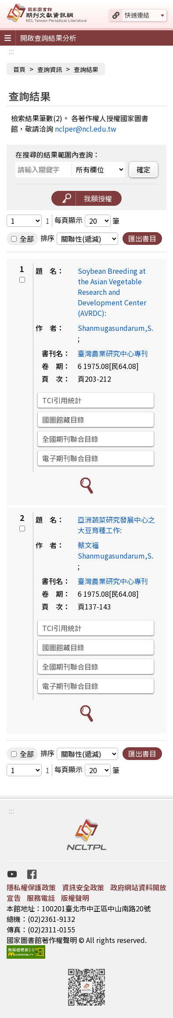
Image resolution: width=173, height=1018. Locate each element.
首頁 (19, 69)
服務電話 (41, 898)
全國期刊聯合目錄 (70, 439)
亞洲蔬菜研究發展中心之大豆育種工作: (116, 524)
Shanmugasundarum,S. (115, 328)
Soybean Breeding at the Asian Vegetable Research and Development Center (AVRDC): (112, 291)
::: (11, 51)
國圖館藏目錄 (63, 419)
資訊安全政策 (83, 887)
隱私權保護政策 (31, 887)
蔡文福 (88, 545)
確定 (144, 169)
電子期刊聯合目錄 (70, 458)
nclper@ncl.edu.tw (85, 128)
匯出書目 (142, 238)
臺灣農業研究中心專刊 (113, 353)
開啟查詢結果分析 (48, 37)
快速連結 (137, 15)
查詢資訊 (49, 69)
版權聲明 (75, 898)
